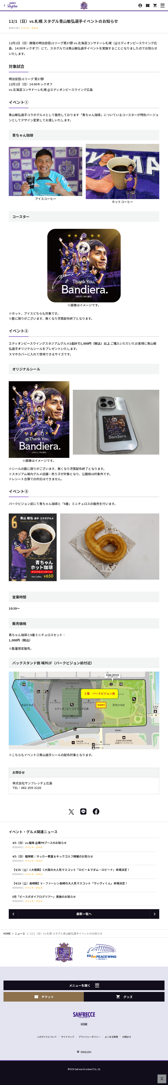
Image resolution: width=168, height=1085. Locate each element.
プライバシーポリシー (89, 1036)
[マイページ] (140, 5)
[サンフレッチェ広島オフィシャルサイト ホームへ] (84, 1019)
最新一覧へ (84, 914)
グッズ (124, 997)
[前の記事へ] (13, 914)
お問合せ (126, 1036)
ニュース (20, 933)
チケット (44, 997)
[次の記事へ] (154, 914)
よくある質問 (111, 1036)
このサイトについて (47, 1036)
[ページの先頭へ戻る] (162, 1078)
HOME (7, 933)
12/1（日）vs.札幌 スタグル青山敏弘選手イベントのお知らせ (66, 933)
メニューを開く (84, 985)
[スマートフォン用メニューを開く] (162, 5)
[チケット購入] (147, 5)
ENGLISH (84, 1052)
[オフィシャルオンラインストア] (155, 5)
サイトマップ (67, 1036)
